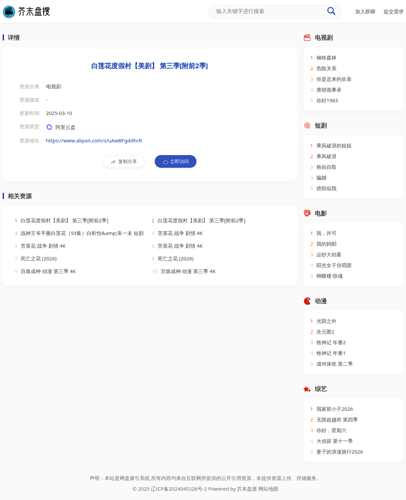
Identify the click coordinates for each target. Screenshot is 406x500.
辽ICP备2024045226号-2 (179, 488)
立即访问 (175, 161)
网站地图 (268, 488)
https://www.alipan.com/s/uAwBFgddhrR (94, 140)
